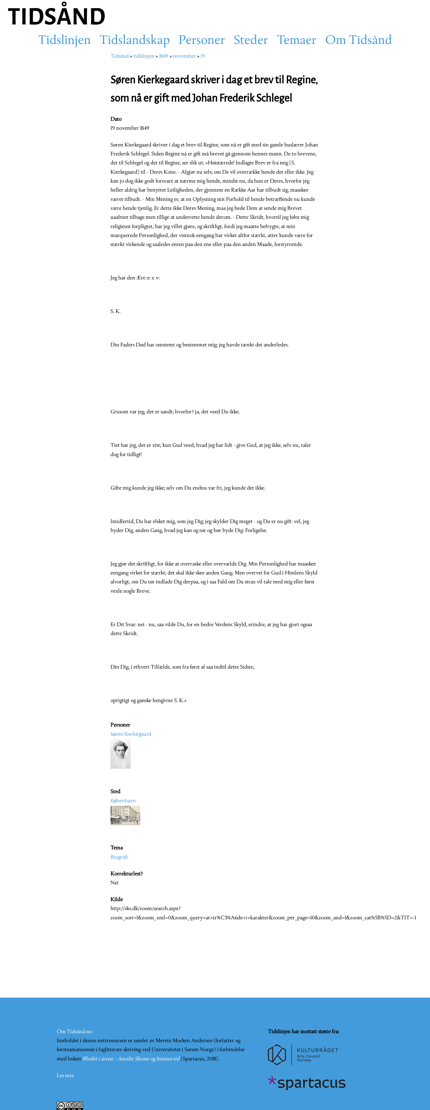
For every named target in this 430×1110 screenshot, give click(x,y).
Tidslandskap (134, 41)
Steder (251, 41)
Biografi (119, 857)
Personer (202, 41)
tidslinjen (143, 56)
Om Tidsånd (358, 41)
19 (203, 56)
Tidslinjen (64, 41)
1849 (163, 56)
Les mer (65, 1076)
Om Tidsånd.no (74, 1032)
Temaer (297, 41)
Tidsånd (119, 56)
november (184, 56)
